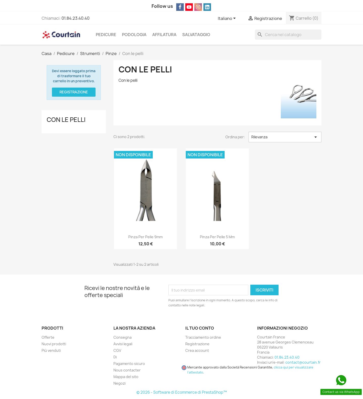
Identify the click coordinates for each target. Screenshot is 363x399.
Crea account (197, 350)
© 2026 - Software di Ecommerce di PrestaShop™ (181, 392)
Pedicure (106, 34)
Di (115, 357)
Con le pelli (66, 119)
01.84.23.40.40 (75, 18)
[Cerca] (288, 35)
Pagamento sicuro (129, 363)
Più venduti (51, 350)
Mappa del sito (125, 376)
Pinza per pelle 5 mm (217, 236)
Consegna (122, 337)
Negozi (119, 383)
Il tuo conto (199, 328)
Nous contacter (127, 370)
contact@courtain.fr (303, 362)
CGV (117, 350)
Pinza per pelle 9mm (145, 236)
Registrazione (73, 92)
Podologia (134, 34)
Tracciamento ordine (203, 337)
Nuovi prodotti (54, 343)
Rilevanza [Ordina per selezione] (285, 137)
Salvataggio (196, 34)
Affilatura (164, 34)
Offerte (48, 337)
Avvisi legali (122, 343)
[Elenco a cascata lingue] (227, 19)
